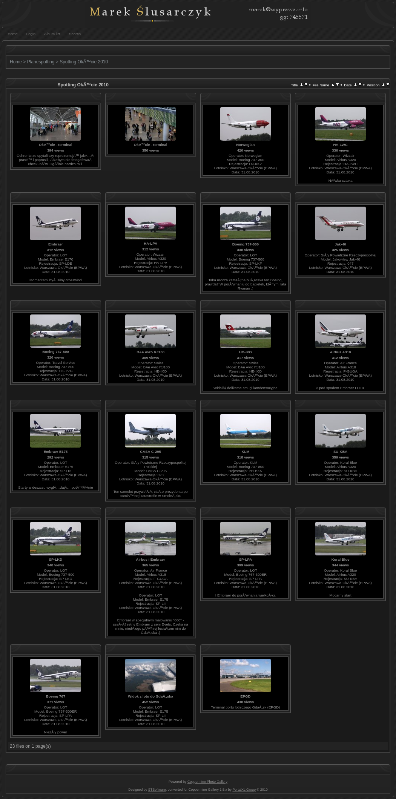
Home (16, 61)
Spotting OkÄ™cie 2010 (84, 61)
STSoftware (157, 789)
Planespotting (41, 61)
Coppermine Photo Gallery (207, 782)
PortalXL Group (244, 789)
